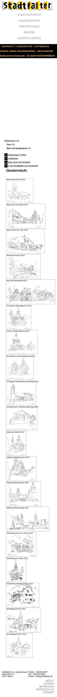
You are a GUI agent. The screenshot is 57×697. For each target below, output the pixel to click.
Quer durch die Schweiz (19, 162)
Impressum (46, 686)
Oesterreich (9, 141)
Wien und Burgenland (17, 148)
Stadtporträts (29, 15)
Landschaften (29, 20)
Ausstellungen (29, 38)
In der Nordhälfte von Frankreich (23, 166)
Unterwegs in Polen (17, 155)
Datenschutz (45, 689)
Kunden (49, 683)
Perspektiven (29, 26)
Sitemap (48, 692)
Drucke (29, 32)
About (50, 681)
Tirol (9, 144)
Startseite (8, 46)
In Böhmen (13, 158)
